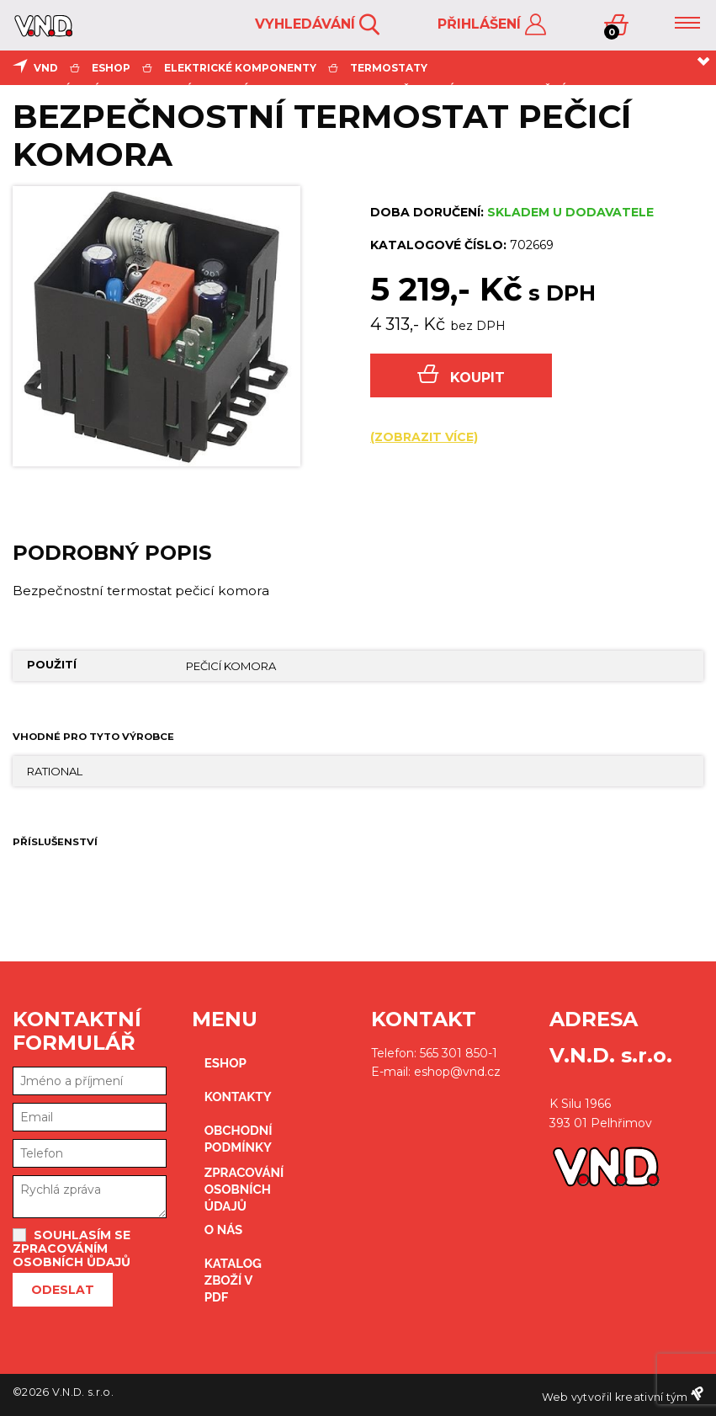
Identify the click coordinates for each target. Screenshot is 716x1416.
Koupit (461, 375)
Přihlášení (492, 24)
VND (46, 67)
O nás (223, 1230)
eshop (111, 67)
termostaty (388, 67)
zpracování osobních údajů (236, 1189)
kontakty (236, 1097)
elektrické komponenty (240, 67)
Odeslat (62, 1289)
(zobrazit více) (424, 436)
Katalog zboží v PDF (233, 1280)
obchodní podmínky (236, 1139)
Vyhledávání (317, 24)
